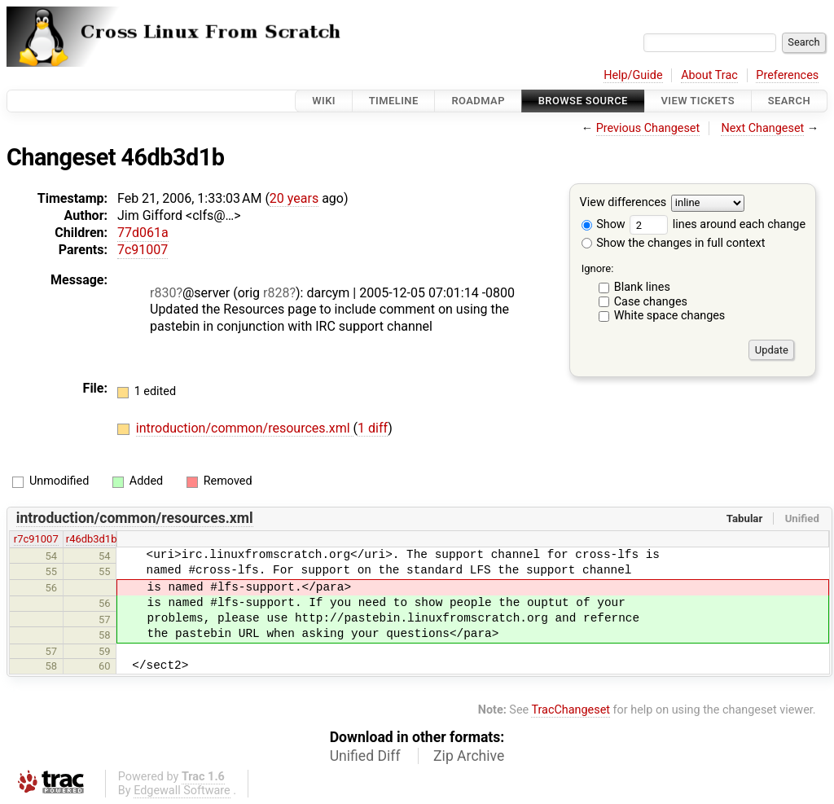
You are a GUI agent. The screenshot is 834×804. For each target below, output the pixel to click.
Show (604, 224)
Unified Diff (365, 756)
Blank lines (642, 287)
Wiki (324, 100)
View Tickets (698, 100)
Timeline (394, 100)
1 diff (373, 428)
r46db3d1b (91, 539)
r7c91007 (36, 539)
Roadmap (478, 100)
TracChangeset (570, 710)
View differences (623, 203)
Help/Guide (633, 75)
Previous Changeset (648, 128)
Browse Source (583, 100)
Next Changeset (762, 128)
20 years (294, 198)
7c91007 (142, 249)
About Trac (709, 75)
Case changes (650, 302)
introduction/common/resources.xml (244, 428)
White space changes (670, 316)
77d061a (143, 232)
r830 (163, 293)
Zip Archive (468, 756)
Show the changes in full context (674, 243)
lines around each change (717, 224)
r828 (276, 293)
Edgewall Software (182, 790)
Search (789, 100)
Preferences (787, 75)
